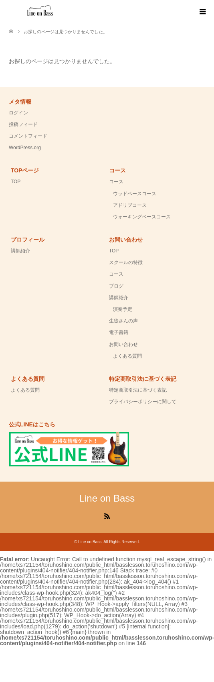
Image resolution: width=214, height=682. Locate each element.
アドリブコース (130, 205)
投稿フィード (23, 124)
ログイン (18, 113)
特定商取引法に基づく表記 (138, 390)
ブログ (116, 286)
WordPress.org (25, 147)
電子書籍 (118, 332)
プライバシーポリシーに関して (142, 401)
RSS (107, 515)
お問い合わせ (123, 344)
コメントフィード (28, 136)
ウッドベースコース (134, 193)
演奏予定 (122, 309)
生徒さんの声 (123, 321)
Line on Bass (107, 498)
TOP (15, 181)
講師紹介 (20, 251)
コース (116, 181)
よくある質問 (127, 356)
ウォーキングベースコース (142, 217)
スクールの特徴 (126, 262)
